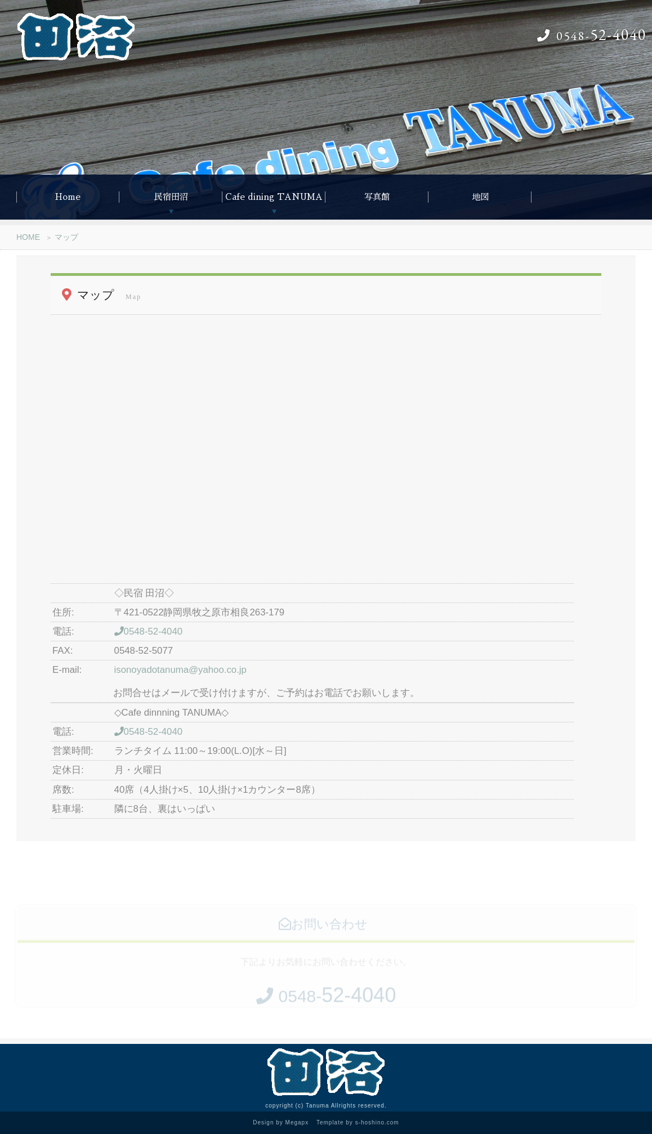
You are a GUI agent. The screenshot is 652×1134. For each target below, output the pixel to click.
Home (68, 197)
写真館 (377, 197)
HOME (28, 237)
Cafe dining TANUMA (274, 197)
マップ (66, 237)
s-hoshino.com (377, 1122)
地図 (480, 197)
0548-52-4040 (148, 631)
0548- (591, 36)
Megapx (297, 1122)
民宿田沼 (171, 197)
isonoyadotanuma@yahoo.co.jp (180, 669)
